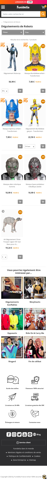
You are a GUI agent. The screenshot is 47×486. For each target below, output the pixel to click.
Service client (23, 442)
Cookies (37, 456)
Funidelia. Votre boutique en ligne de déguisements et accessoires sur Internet (23, 7)
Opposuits (12, 333)
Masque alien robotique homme (12, 185)
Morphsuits (35, 302)
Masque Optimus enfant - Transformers (12, 130)
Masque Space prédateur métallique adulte (35, 185)
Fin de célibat (34, 361)
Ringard (12, 361)
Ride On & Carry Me (35, 333)
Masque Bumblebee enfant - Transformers (35, 74)
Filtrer (5, 32)
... (1, 22)
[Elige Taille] (5, 91)
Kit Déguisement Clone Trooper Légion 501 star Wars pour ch (12, 241)
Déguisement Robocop (12, 73)
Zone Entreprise (19, 460)
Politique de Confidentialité (20, 456)
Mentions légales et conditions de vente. (24, 452)
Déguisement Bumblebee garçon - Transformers (35, 130)
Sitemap (32, 460)
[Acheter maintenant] (20, 91)
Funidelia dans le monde (23, 448)
